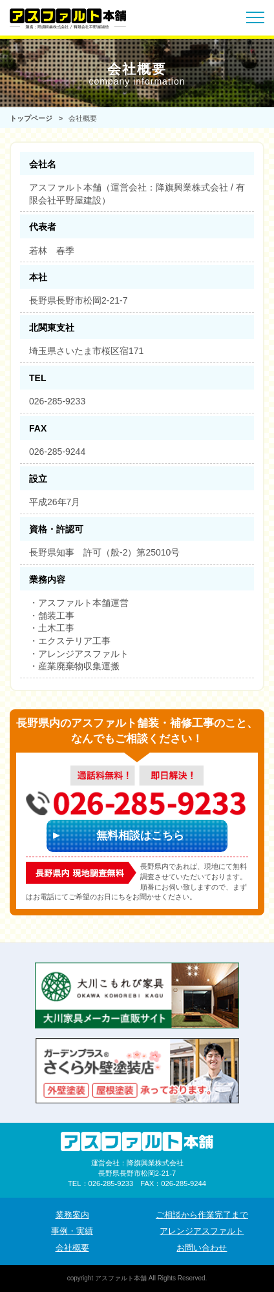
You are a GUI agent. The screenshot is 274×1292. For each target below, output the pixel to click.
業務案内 (72, 1215)
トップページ (31, 118)
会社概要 (72, 1248)
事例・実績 (72, 1231)
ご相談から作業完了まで (202, 1215)
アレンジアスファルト (202, 1231)
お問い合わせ (201, 1248)
